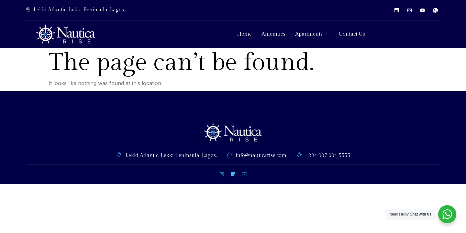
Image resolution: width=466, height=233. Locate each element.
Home (244, 34)
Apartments (311, 34)
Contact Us (352, 34)
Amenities (273, 34)
